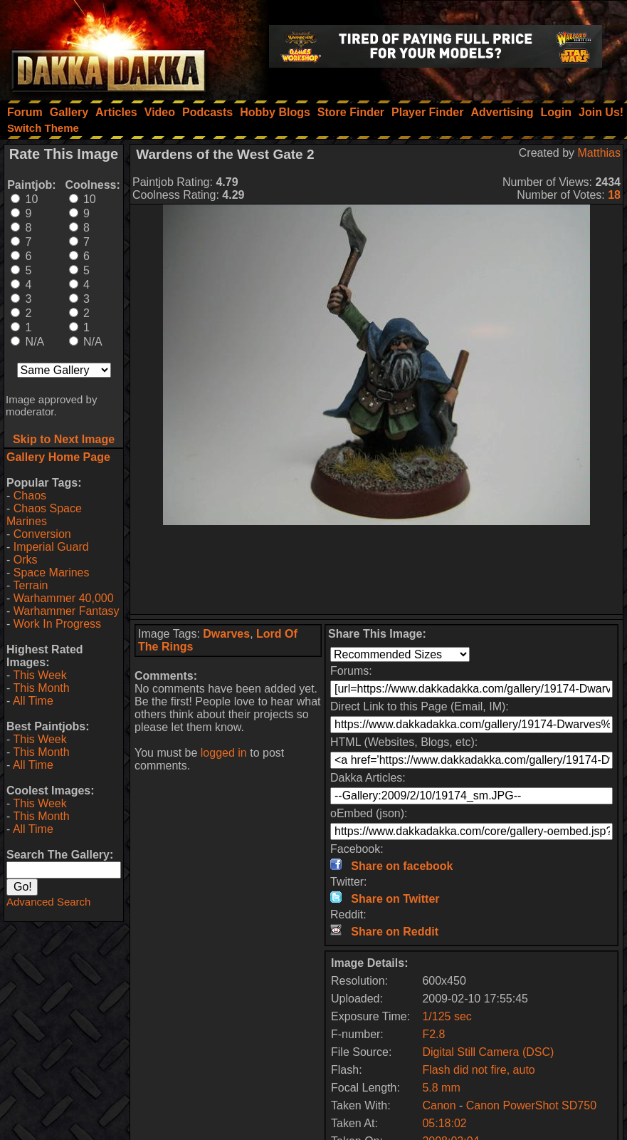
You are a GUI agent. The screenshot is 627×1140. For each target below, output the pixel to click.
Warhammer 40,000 (64, 598)
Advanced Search (48, 902)
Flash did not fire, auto (478, 1070)
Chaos (30, 495)
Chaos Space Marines (44, 514)
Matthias (599, 153)
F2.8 (433, 1034)
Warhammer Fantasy (67, 611)
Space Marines (52, 572)
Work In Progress (57, 624)
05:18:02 (444, 1123)
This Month (41, 688)
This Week (39, 675)
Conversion (42, 534)
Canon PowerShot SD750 (531, 1105)
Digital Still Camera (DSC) (488, 1052)
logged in (224, 753)
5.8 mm (441, 1088)
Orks (26, 560)
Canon (438, 1105)
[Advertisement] (376, 569)
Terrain (30, 585)
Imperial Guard (51, 547)
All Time (33, 701)
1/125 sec (446, 1016)
